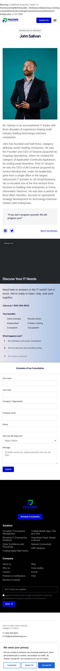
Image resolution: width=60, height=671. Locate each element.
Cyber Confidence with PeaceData (13, 545)
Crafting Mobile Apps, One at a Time (43, 532)
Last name (7, 390)
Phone (5, 424)
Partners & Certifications (14, 576)
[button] (55, 20)
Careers (6, 572)
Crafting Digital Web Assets (15, 551)
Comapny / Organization (13, 401)
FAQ (33, 576)
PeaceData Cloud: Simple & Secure (43, 539)
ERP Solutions (38, 548)
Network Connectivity (41, 544)
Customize (11, 665)
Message (6, 447)
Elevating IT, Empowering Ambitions (15, 539)
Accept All (46, 665)
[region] (29, 657)
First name (7, 378)
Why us (6, 568)
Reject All (29, 665)
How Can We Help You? (13, 436)
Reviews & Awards (11, 580)
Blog (33, 564)
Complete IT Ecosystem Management (14, 532)
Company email (9, 413)
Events (34, 572)
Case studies (37, 568)
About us (7, 564)
